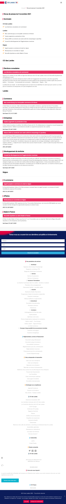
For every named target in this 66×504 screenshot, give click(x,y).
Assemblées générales (33, 427)
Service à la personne (33, 276)
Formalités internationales (33, 303)
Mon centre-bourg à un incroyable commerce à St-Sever (19, 33)
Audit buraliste (33, 314)
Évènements (33, 422)
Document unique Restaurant (33, 340)
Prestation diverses (33, 305)
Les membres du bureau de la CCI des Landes (33, 402)
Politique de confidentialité (37, 501)
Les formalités (33, 374)
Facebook (33, 450)
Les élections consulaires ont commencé (16, 27)
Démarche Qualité (33, 420)
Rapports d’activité (33, 411)
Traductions (33, 307)
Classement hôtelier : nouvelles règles (33, 287)
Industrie (33, 289)
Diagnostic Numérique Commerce (33, 271)
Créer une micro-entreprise (33, 360)
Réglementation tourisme (33, 349)
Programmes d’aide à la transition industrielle (33, 294)
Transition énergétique (33, 332)
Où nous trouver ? (32, 434)
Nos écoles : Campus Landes (33, 392)
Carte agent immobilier (33, 378)
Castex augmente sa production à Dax (15, 36)
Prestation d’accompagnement (33, 285)
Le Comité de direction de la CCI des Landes (33, 404)
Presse (33, 413)
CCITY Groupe (33, 406)
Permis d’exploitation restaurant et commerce (33, 319)
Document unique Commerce (33, 342)
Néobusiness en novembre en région (14, 50)
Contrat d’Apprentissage (33, 353)
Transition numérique (33, 296)
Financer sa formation (33, 390)
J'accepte (26, 501)
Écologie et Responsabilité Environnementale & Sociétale (33, 328)
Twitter (30, 450)
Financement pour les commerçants (33, 351)
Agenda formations (33, 388)
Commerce (33, 310)
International (33, 301)
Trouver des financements (33, 372)
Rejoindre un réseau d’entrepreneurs (33, 367)
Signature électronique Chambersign (33, 267)
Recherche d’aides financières (33, 292)
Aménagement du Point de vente (33, 312)
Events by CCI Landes (33, 409)
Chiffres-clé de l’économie (33, 415)
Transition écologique (33, 330)
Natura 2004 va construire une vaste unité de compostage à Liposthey (23, 39)
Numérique (33, 264)
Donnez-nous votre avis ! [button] (10, 480)
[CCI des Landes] (11, 2)
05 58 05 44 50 (33, 467)
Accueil (23, 8)
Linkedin (36, 450)
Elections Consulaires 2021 (33, 400)
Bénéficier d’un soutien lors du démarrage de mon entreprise (33, 369)
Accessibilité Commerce (33, 344)
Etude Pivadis (33, 443)
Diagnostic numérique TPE (33, 269)
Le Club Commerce (33, 326)
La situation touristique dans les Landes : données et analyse (33, 282)
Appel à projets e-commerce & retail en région (17, 48)
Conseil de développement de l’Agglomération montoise (19, 41)
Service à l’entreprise (33, 278)
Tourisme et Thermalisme (34, 280)
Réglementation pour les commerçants (33, 346)
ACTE (33, 441)
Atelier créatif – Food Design (33, 321)
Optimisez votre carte (33, 317)
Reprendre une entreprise (33, 365)
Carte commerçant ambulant (33, 376)
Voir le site (33, 487)
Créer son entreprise (33, 363)
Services (34, 273)
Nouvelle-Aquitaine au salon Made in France (16, 53)
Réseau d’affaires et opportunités (33, 298)
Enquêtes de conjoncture (33, 418)
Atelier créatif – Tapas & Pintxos (33, 323)
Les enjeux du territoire (33, 431)
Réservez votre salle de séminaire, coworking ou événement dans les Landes (33, 425)
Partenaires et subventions (33, 429)
